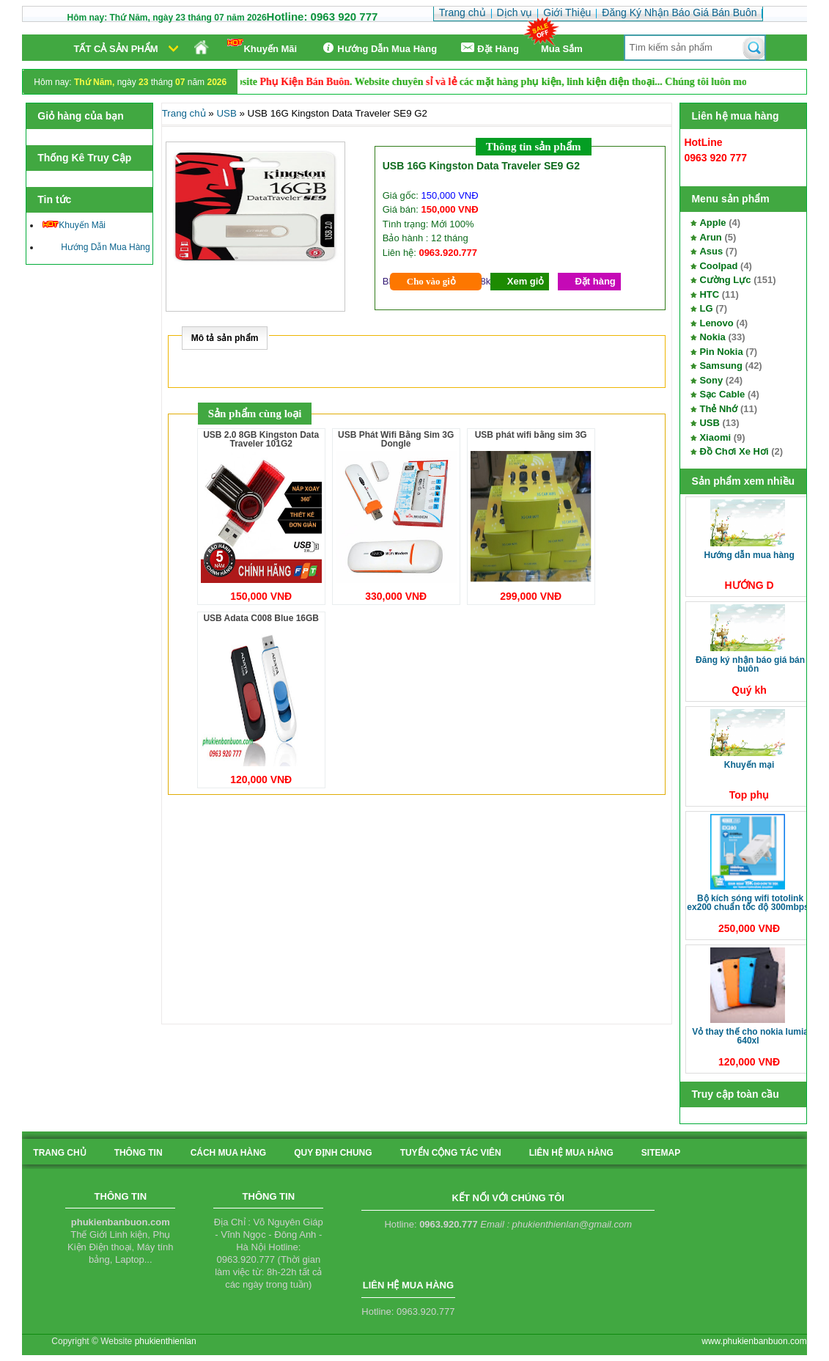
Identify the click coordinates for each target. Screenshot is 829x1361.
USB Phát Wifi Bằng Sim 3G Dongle (396, 439)
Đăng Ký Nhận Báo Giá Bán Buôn (750, 664)
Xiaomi (715, 437)
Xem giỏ (526, 281)
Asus (711, 251)
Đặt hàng (595, 281)
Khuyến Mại (749, 765)
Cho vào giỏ (431, 281)
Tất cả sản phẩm (115, 48)
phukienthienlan (165, 1341)
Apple (712, 222)
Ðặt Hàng (489, 48)
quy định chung (333, 1153)
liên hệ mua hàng (571, 1153)
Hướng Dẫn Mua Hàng (378, 48)
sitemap (660, 1153)
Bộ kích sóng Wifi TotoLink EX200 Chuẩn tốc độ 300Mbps (747, 902)
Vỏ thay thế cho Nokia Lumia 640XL (750, 1036)
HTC (709, 294)
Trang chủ (184, 113)
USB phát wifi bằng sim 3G (531, 435)
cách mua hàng (229, 1153)
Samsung (721, 365)
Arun (710, 237)
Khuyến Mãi (262, 46)
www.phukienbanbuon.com (753, 1341)
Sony (711, 380)
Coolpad (718, 265)
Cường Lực (725, 279)
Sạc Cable (722, 394)
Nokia (712, 336)
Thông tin (138, 1153)
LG (705, 308)
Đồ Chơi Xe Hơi (733, 451)
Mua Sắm (562, 48)
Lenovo (716, 323)
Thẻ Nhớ (718, 408)
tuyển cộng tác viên (450, 1153)
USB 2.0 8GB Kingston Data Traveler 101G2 (261, 439)
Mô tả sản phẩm (225, 338)
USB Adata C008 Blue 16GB (261, 618)
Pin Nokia (721, 351)
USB (709, 422)
